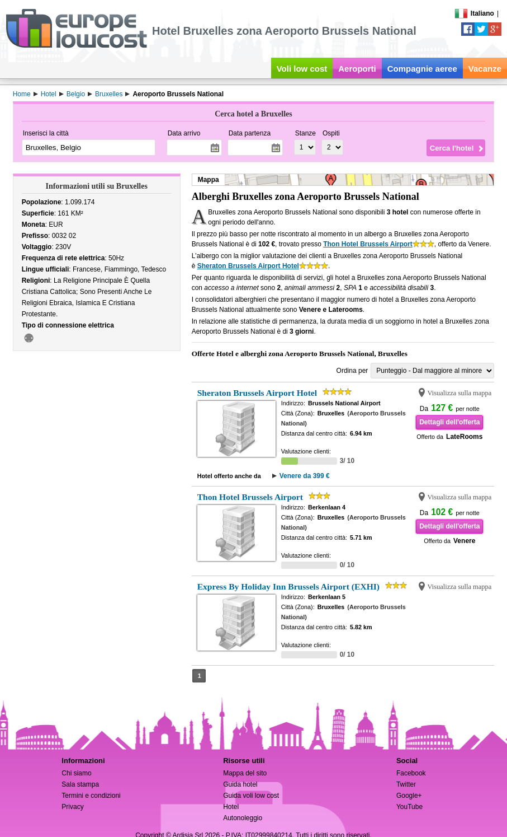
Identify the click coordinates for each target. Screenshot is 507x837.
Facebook (411, 773)
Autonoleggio (242, 818)
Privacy (72, 807)
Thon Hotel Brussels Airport (368, 244)
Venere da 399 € (304, 476)
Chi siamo (76, 773)
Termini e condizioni (90, 795)
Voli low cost (302, 68)
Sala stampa (80, 784)
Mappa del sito (245, 773)
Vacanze (484, 68)
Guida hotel (240, 784)
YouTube (409, 807)
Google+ (409, 795)
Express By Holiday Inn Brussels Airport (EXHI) (288, 586)
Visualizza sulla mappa (459, 393)
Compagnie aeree (422, 68)
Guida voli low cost (251, 795)
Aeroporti (357, 68)
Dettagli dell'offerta (449, 422)
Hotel (231, 807)
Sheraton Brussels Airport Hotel (248, 266)
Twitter (406, 784)
